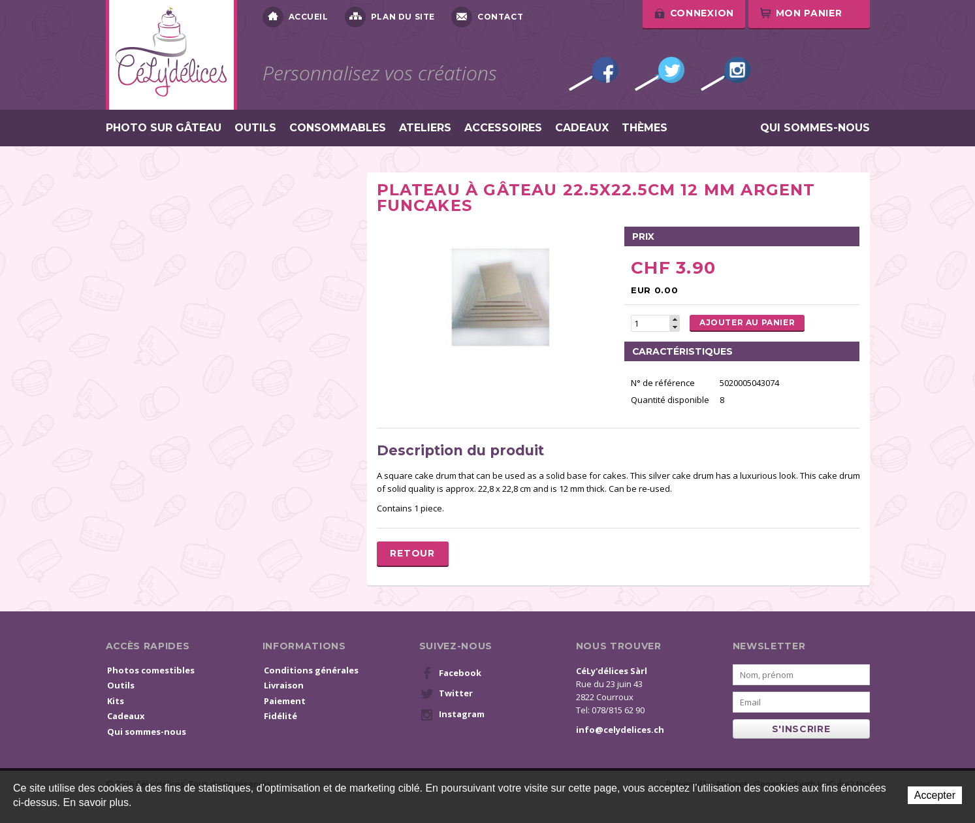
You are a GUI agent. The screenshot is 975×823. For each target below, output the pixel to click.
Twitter (659, 74)
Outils (255, 128)
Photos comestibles (151, 670)
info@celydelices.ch (620, 729)
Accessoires (503, 128)
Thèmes (644, 128)
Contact (487, 17)
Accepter (934, 795)
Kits (115, 701)
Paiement (285, 701)
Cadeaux (582, 128)
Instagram (725, 74)
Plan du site (390, 17)
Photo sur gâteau (163, 128)
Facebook (593, 74)
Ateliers (425, 128)
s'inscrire (801, 729)
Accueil (295, 17)
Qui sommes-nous (815, 128)
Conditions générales (311, 670)
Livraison (284, 685)
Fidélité (280, 716)
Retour (412, 553)
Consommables (337, 128)
